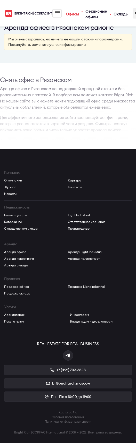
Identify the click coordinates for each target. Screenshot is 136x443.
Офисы (72, 14)
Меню (57, 12)
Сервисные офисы (96, 14)
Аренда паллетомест (84, 258)
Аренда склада (16, 265)
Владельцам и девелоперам (91, 321)
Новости (10, 194)
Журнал (10, 187)
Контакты (75, 187)
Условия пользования (68, 417)
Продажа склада (17, 293)
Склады (121, 14)
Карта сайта (68, 412)
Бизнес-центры (15, 215)
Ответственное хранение (86, 222)
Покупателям (14, 321)
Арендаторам (14, 315)
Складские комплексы (21, 228)
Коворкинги (13, 222)
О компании (13, 180)
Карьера (74, 180)
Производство (79, 228)
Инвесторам (79, 315)
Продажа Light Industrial (86, 287)
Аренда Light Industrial (85, 252)
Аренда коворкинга (19, 258)
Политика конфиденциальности (68, 421)
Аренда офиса (15, 252)
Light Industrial (79, 215)
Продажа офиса (16, 287)
